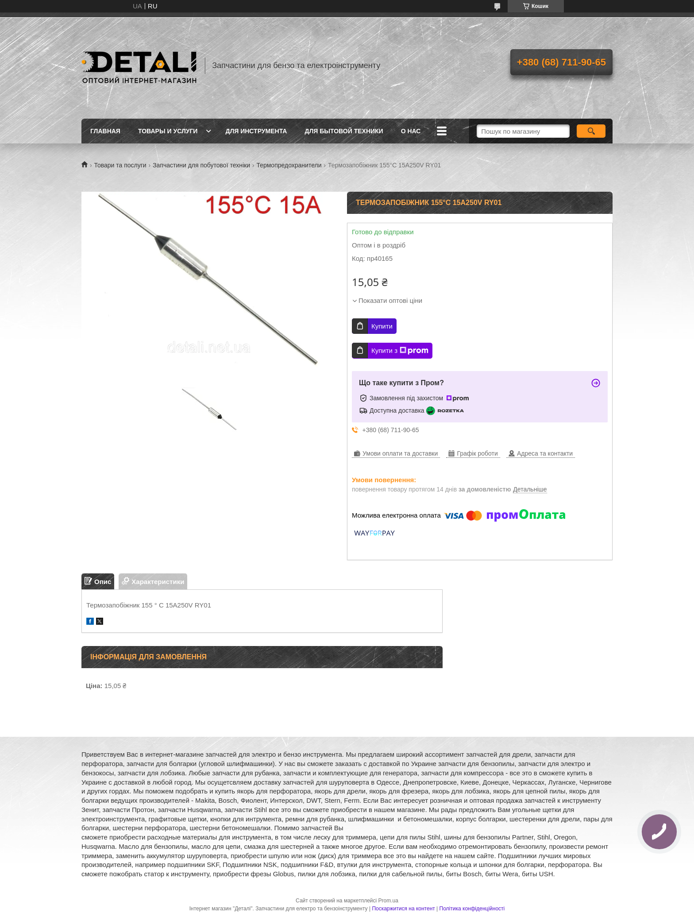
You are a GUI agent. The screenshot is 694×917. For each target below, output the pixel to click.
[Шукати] (591, 131)
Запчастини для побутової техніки (201, 165)
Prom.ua (388, 901)
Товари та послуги (120, 165)
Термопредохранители (288, 165)
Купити (382, 326)
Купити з (399, 351)
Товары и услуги (168, 131)
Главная (105, 131)
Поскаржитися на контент (403, 908)
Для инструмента (256, 131)
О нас (411, 131)
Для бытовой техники (344, 131)
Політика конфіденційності (472, 908)
